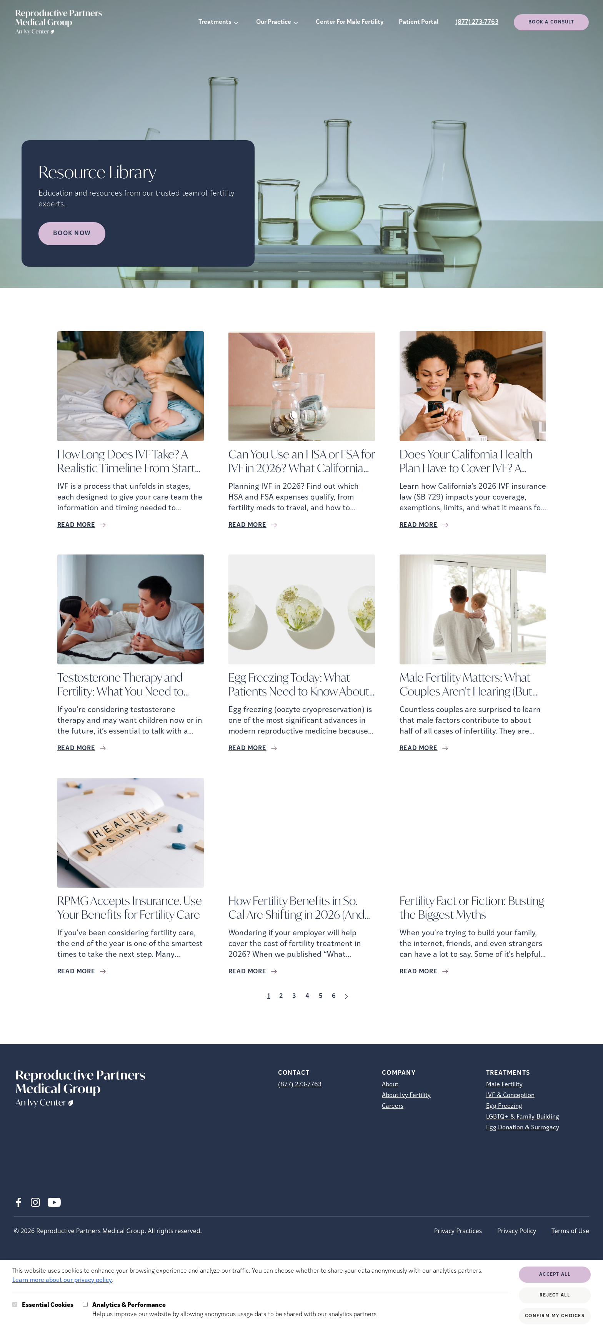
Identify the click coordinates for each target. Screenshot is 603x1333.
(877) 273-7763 (476, 22)
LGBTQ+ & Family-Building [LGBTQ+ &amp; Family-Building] (522, 1117)
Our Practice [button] (273, 22)
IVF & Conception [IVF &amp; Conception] (510, 1095)
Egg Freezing (504, 1106)
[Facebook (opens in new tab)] (18, 1202)
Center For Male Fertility (349, 22)
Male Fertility (504, 1085)
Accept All (554, 1274)
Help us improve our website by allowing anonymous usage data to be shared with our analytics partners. (235, 1309)
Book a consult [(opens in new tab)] (551, 22)
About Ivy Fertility (406, 1095)
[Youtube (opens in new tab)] (54, 1202)
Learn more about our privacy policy (62, 1280)
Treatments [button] (215, 22)
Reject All (555, 1295)
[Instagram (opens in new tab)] (35, 1202)
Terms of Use (570, 1231)
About (390, 1085)
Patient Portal (418, 22)
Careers (392, 1106)
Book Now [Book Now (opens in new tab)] (72, 234)
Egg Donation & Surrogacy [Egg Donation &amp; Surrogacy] (522, 1128)
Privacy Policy (516, 1231)
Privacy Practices (458, 1231)
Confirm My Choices (555, 1316)
